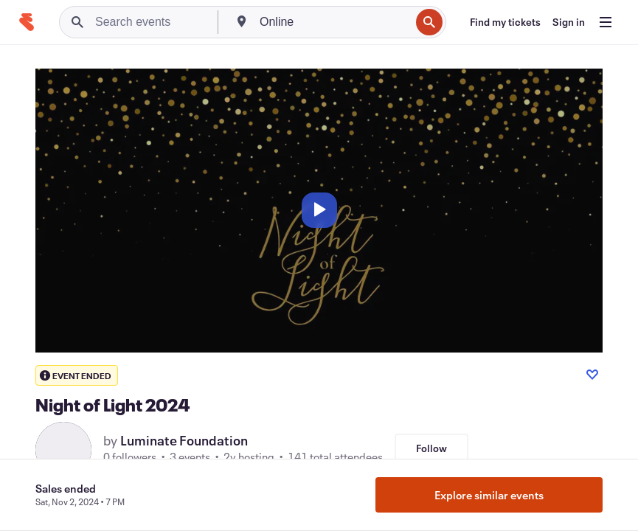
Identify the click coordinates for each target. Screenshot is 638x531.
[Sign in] (569, 22)
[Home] (26, 22)
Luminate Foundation (184, 440)
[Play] (319, 210)
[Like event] (592, 374)
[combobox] (333, 22)
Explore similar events (489, 494)
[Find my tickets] (505, 22)
